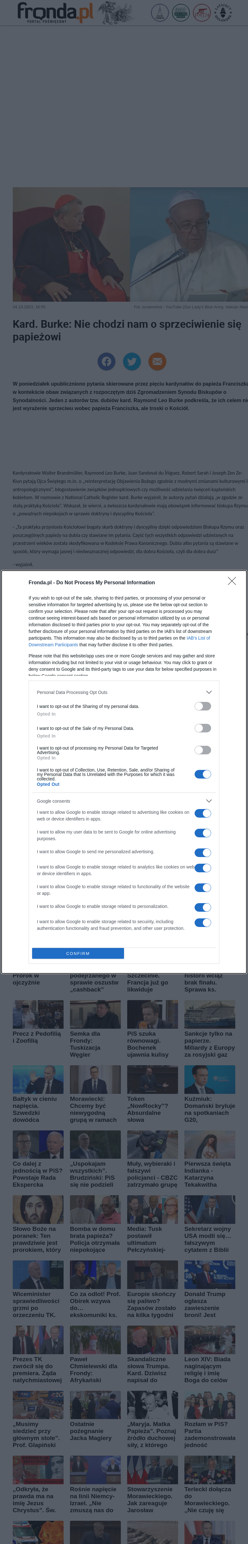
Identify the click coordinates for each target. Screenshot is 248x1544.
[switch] (203, 706)
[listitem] (124, 692)
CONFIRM (78, 953)
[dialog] (124, 772)
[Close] (234, 583)
